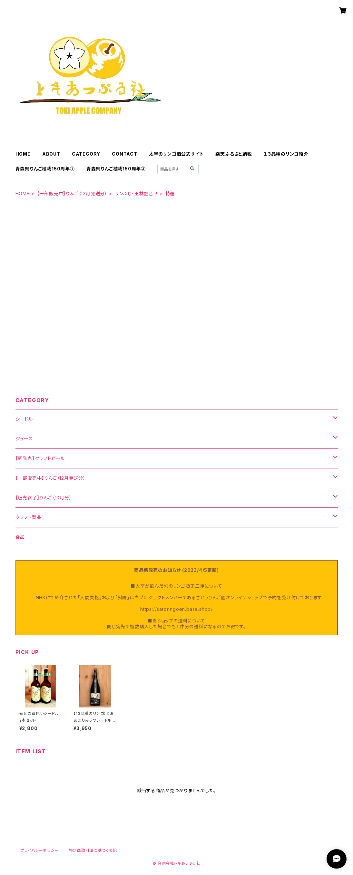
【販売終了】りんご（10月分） (43, 497)
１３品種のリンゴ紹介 (286, 154)
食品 (20, 537)
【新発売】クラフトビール (40, 458)
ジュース (24, 438)
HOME (23, 154)
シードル (24, 419)
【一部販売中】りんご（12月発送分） (72, 193)
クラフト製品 (28, 517)
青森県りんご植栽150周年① (45, 168)
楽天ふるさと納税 (233, 154)
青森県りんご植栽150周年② (116, 168)
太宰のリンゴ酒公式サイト (176, 154)
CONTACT (124, 154)
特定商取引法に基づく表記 (93, 850)
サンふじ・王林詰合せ (136, 193)
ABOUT (51, 154)
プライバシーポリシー (40, 850)
